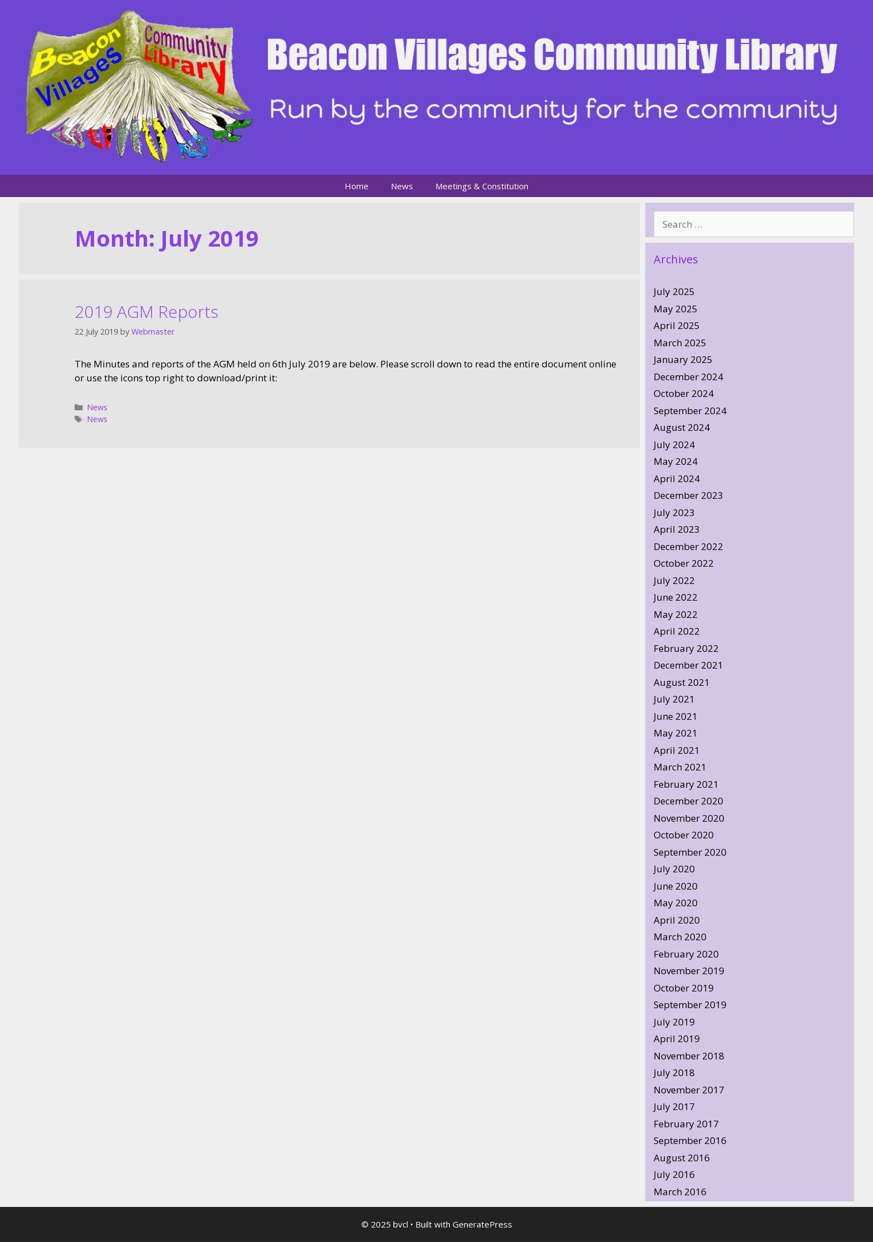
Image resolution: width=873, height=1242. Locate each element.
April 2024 (677, 478)
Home (357, 186)
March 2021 (680, 766)
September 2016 (690, 1140)
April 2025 (677, 325)
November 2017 (689, 1089)
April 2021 (677, 750)
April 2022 (677, 631)
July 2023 (674, 512)
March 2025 (680, 342)
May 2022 (676, 614)
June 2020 (676, 886)
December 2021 (688, 665)
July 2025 (674, 291)
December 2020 (688, 800)
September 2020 (690, 852)
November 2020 (689, 818)
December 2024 (688, 376)
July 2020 (674, 868)
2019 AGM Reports (146, 311)
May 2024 (676, 461)
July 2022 (674, 580)
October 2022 (684, 563)
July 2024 (674, 444)
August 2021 (682, 682)
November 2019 (689, 970)
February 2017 (686, 1123)
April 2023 (677, 529)
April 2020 (677, 920)
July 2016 (674, 1174)
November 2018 (689, 1055)
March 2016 (680, 1191)
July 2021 (674, 699)
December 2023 (688, 495)
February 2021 (686, 784)
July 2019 (674, 1021)
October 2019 (684, 987)
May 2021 (676, 732)
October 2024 (684, 393)
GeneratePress (482, 1224)
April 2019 (677, 1038)
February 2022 (686, 648)
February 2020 (686, 954)
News (402, 186)
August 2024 (682, 427)
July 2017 (674, 1106)
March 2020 (680, 936)
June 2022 (676, 597)
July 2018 (674, 1072)
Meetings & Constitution (481, 186)
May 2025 (676, 308)
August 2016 (682, 1157)
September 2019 (690, 1004)
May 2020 (676, 902)
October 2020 (684, 834)
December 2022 (688, 546)
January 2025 (683, 359)
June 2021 (676, 716)
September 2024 (690, 410)
